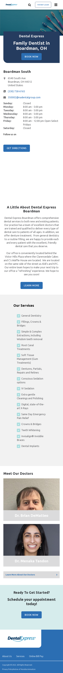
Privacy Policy (7, 669)
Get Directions (17, 148)
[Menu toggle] (56, 4)
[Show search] (29, 5)
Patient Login (43, 5)
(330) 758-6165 (16, 91)
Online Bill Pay (36, 656)
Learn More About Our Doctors (20, 575)
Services (20, 656)
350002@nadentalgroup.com (24, 97)
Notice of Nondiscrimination (24, 669)
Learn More (31, 285)
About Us (7, 656)
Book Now (31, 56)
